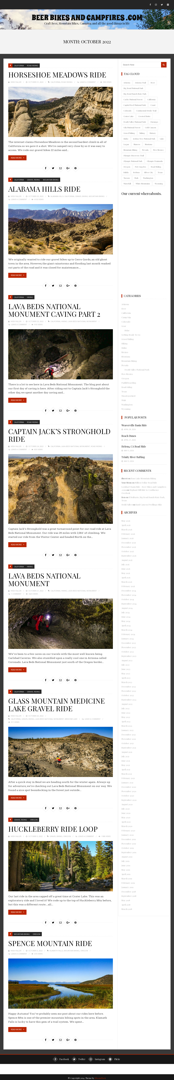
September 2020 (129, 800)
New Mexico (127, 374)
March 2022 (126, 725)
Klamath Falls (56, 949)
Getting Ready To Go (130, 334)
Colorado (125, 321)
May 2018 (125, 900)
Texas (124, 391)
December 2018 (128, 891)
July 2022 (125, 708)
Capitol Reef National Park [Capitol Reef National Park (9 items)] (134, 105)
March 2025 (126, 582)
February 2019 (128, 883)
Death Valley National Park (137, 369)
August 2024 (127, 608)
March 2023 (126, 682)
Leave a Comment (88, 82)
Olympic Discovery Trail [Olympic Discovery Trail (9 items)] (133, 155)
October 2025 (127, 551)
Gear (123, 326)
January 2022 (127, 730)
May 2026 (125, 520)
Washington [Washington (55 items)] (148, 178)
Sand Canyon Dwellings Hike (148, 504)
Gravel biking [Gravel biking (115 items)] (129, 133)
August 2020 (127, 804)
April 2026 (125, 525)
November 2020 (128, 791)
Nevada (124, 365)
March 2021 (126, 773)
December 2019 (128, 839)
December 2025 (128, 542)
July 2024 (125, 612)
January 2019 (127, 887)
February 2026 (128, 534)
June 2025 (125, 568)
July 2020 (125, 808)
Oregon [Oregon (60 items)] (126, 166)
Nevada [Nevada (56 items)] (145, 150)
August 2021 (126, 752)
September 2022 (128, 699)
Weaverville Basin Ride (134, 425)
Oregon (34, 818)
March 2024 (126, 629)
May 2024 (125, 621)
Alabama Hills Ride (46, 188)
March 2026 (126, 529)
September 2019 (128, 852)
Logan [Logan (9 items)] (126, 144)
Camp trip (126, 317)
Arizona (125, 304)
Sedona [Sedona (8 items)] (136, 172)
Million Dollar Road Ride (146, 482)
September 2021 (128, 747)
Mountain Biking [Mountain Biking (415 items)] (130, 150)
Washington (127, 404)
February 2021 (128, 778)
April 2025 (125, 577)
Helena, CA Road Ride (133, 446)
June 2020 (125, 813)
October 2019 (127, 848)
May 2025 (125, 573)
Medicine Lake (71, 717)
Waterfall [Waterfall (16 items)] (127, 183)
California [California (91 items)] (151, 99)
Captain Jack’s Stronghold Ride (43, 434)
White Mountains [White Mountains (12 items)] (143, 183)
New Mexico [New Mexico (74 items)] (158, 150)
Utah (123, 400)
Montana (125, 356)
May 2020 (125, 817)
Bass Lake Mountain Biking (143, 478)
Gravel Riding (33, 179)
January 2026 (127, 538)
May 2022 (125, 717)
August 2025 (126, 560)
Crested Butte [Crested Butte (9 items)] (144, 116)
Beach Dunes (128, 435)
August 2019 (126, 856)
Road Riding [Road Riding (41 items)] (156, 166)
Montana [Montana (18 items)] (148, 144)
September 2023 (128, 656)
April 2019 (125, 874)
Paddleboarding (128, 382)
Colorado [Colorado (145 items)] (127, 110)
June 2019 (125, 865)
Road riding (32, 65)
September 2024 (128, 603)
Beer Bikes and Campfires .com (87, 17)
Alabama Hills (57, 196)
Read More (16, 158)
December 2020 (128, 787)
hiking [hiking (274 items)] (142, 133)
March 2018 (126, 909)
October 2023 (127, 651)
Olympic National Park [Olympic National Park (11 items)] (132, 161)
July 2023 (125, 664)
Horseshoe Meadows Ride (59, 74)
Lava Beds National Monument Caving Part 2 (57, 309)
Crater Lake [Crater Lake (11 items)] (128, 116)
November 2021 (128, 739)
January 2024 (127, 638)
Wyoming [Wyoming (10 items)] (159, 183)
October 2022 (127, 695)
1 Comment (16, 592)
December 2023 (128, 643)
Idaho (124, 347)
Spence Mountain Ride (52, 941)
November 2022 (128, 691)
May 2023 (125, 673)
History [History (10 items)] (153, 133)
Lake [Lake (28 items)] (162, 138)
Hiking (30, 297)
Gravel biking (81, 196)
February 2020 (128, 830)
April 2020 (126, 821)
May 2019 (125, 869)
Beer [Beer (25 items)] (153, 82)
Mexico (124, 352)
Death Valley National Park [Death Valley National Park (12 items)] (134, 122)
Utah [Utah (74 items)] (136, 178)
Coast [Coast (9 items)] (152, 105)
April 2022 (125, 721)
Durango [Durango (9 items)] (154, 122)
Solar (127, 330)
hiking (64, 321)
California (19, 65)
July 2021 (125, 756)
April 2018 (125, 904)
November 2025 (128, 547)
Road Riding (66, 82)
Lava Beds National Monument (82, 321)
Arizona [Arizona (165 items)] (126, 82)
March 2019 (126, 878)
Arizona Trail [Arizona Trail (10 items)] (140, 82)
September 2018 (128, 896)
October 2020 (127, 795)
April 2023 (125, 677)
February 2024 (128, 634)
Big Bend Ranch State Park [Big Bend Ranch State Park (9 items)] (134, 94)
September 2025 (128, 555)
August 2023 (126, 660)
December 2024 (128, 590)
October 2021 (127, 743)
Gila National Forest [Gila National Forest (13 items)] (131, 127)
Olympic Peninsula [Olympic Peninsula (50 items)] (155, 161)
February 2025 (128, 586)
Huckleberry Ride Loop (55, 827)
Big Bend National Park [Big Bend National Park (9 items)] (133, 88)
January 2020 (127, 835)
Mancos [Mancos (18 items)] (137, 144)
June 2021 (125, 760)
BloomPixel (100, 1076)
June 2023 (125, 669)
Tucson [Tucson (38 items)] (126, 178)
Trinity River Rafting (133, 457)
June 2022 (125, 712)
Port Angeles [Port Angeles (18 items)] (140, 166)
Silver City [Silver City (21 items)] (148, 172)
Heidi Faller (16, 82)
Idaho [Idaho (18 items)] (125, 138)
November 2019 (128, 843)
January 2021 (127, 782)
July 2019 (125, 861)
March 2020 (126, 826)
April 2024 (125, 625)
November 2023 (128, 647)
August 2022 (126, 704)
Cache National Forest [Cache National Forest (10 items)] (133, 99)
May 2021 (125, 765)
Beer (123, 308)
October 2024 (127, 599)
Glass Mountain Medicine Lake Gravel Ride (59, 703)
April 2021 (125, 769)
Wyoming (125, 409)
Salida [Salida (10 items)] (125, 172)
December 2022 (128, 686)
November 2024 (128, 595)
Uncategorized (128, 395)
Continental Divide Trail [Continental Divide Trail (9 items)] (146, 110)
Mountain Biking (51, 179)
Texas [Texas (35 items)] (160, 172)
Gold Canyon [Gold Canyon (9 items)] (150, 127)
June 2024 (125, 616)
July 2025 (125, 564)
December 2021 (128, 734)
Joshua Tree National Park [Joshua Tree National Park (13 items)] (144, 138)
